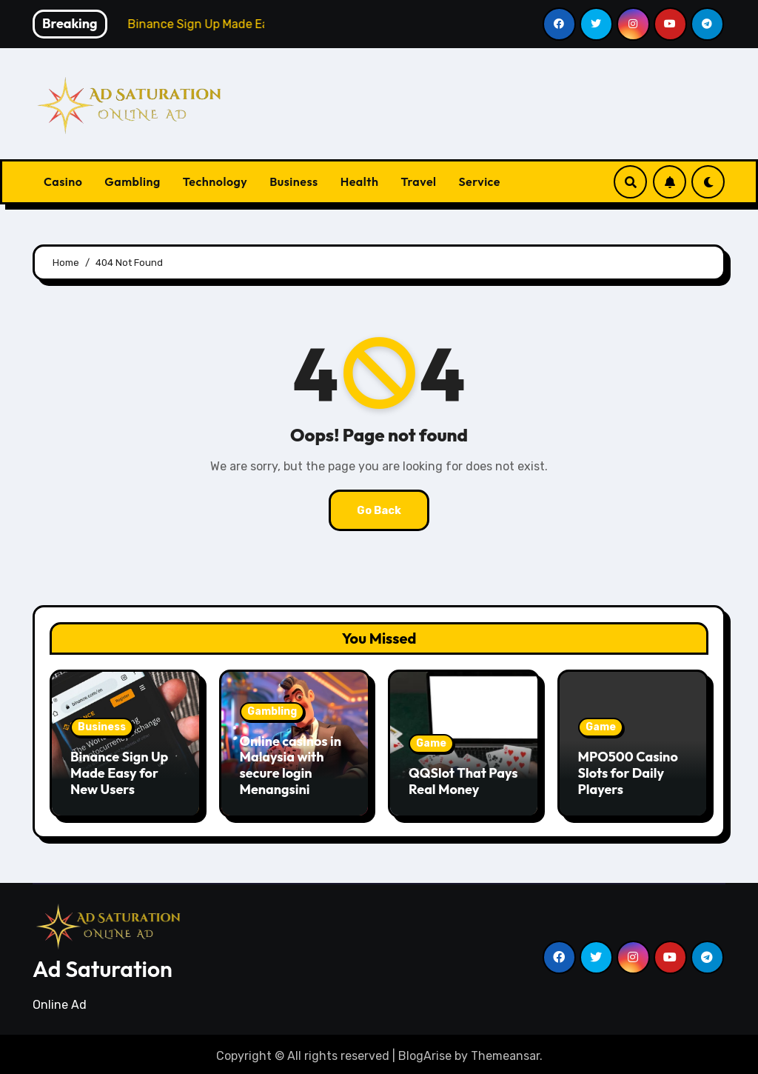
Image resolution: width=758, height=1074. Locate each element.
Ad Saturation (102, 965)
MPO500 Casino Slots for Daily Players (628, 772)
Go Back (379, 510)
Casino (63, 181)
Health (360, 181)
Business (293, 181)
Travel (418, 181)
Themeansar (505, 1052)
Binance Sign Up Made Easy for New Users (119, 772)
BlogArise (425, 1052)
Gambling (132, 181)
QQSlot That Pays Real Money (463, 781)
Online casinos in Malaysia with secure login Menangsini (290, 765)
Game (431, 743)
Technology (215, 181)
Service (479, 181)
